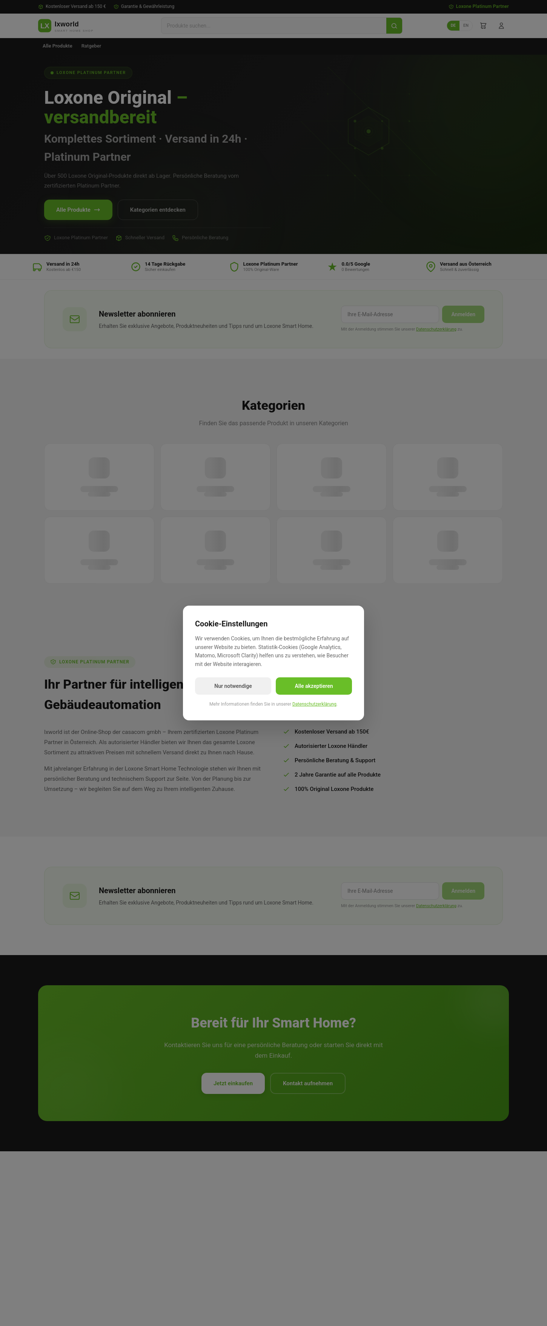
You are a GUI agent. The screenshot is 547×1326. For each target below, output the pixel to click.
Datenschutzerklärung (314, 704)
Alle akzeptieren (314, 686)
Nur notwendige (233, 686)
